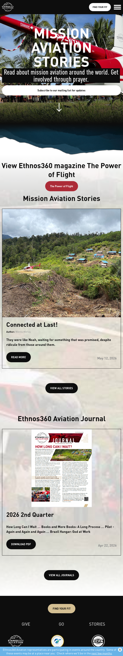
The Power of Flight (61, 186)
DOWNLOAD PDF (21, 544)
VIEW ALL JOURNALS (61, 575)
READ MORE (18, 357)
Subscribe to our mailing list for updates (61, 90)
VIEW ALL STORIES (61, 388)
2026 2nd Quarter (30, 514)
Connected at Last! (32, 324)
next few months (101, 653)
